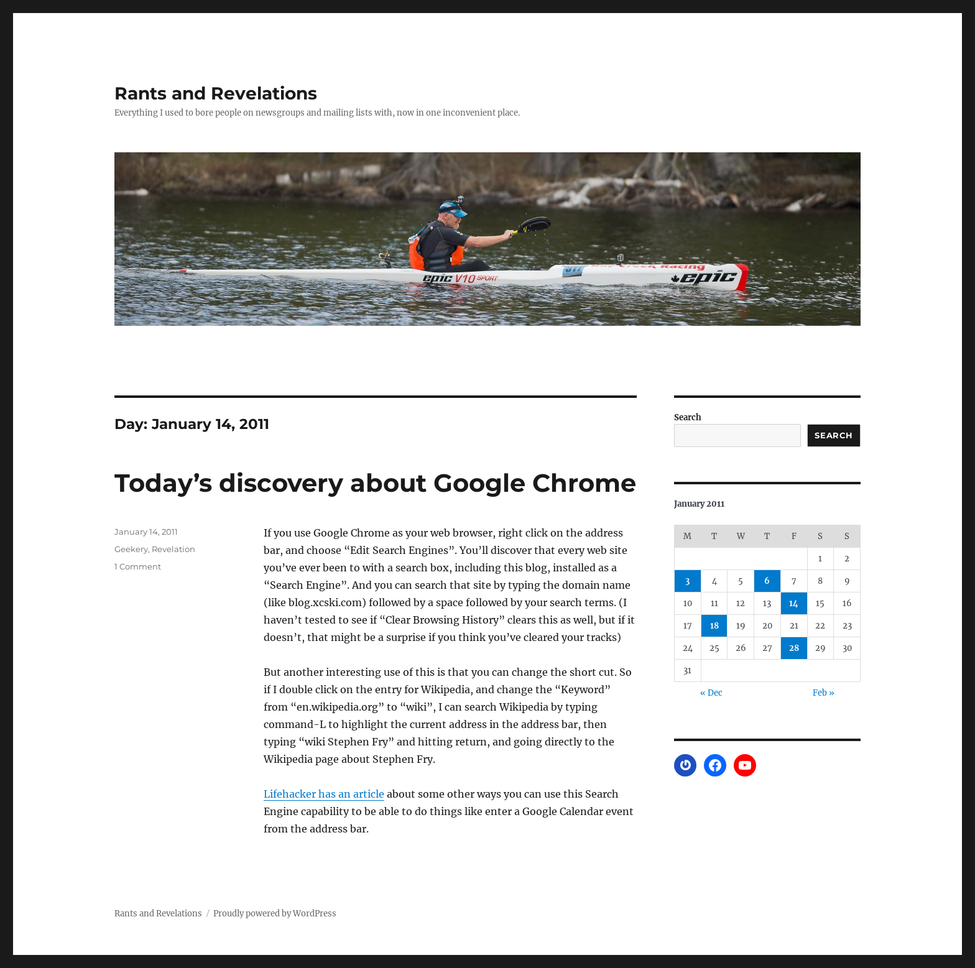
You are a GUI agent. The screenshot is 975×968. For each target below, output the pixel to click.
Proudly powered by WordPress (274, 913)
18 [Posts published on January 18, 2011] (714, 625)
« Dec (711, 693)
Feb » (823, 693)
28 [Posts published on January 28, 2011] (794, 648)
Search (687, 417)
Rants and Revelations (215, 93)
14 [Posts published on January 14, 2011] (793, 603)
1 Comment (137, 566)
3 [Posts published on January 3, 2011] (687, 581)
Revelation (173, 549)
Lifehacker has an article (324, 794)
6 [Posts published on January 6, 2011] (767, 581)
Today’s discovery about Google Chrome (375, 483)
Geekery (131, 549)
